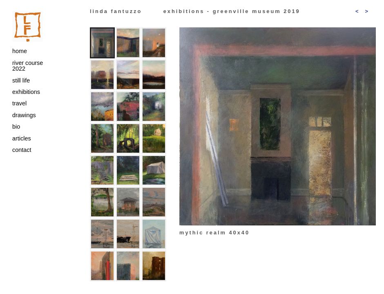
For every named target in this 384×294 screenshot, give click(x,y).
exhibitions (26, 92)
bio (16, 126)
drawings (24, 115)
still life (21, 80)
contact (21, 150)
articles (21, 138)
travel (19, 103)
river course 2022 (27, 66)
